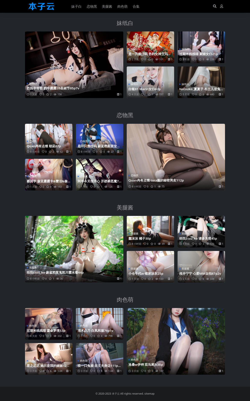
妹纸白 (125, 23)
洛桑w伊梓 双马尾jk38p (145, 364)
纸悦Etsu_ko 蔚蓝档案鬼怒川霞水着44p (55, 272)
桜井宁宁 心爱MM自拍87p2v (200, 273)
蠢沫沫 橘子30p (139, 238)
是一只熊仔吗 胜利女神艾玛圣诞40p (149, 56)
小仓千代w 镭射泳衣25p (145, 273)
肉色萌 (125, 299)
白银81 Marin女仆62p (144, 89)
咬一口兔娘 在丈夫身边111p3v (99, 367)
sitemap (149, 393)
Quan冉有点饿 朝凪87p (44, 146)
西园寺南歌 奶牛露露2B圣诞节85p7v (53, 88)
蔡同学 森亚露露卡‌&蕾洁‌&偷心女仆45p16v (47, 183)
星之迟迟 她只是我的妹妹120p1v (49, 367)
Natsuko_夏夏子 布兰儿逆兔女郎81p (200, 91)
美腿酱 (125, 207)
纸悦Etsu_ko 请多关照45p (198, 238)
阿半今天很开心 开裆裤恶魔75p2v (99, 183)
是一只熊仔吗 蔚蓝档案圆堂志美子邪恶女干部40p (99, 148)
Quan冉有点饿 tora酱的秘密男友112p (156, 180)
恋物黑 (125, 115)
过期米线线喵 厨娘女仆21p (198, 54)
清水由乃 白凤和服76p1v (95, 330)
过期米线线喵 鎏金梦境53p (46, 330)
